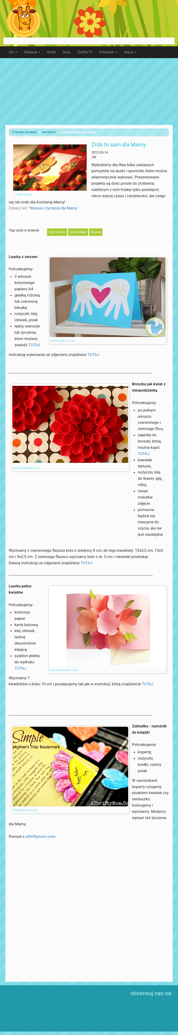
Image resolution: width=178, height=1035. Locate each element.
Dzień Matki (78, 232)
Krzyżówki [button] (108, 52)
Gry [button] (13, 52)
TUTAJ (34, 345)
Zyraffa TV (84, 52)
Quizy (66, 52)
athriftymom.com (40, 836)
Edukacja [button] (32, 52)
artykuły (49, 132)
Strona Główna (24, 132)
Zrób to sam (57, 232)
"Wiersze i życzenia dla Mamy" (53, 208)
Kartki (51, 52)
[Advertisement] (89, 91)
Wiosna (95, 232)
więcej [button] (130, 52)
